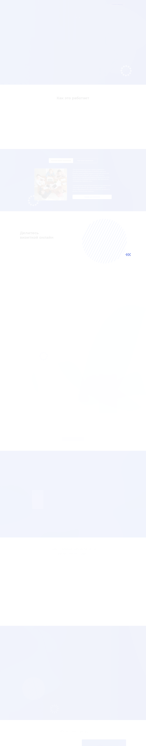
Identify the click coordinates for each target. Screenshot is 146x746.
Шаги (56, 4)
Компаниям (64, 4)
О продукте (49, 4)
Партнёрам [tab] (85, 163)
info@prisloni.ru (117, 740)
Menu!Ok (92, 736)
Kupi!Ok (100, 736)
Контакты (94, 4)
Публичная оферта (27, 740)
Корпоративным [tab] (61, 163)
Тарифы (72, 4)
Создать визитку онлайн (32, 60)
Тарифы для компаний (92, 199)
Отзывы (79, 4)
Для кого (86, 4)
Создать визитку (117, 4)
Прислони (118, 736)
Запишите (108, 736)
